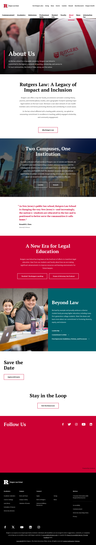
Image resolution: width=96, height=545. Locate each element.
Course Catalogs (8, 499)
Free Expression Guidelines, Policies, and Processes (71, 339)
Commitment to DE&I (60, 335)
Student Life (55, 16)
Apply (38, 496)
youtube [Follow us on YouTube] (83, 424)
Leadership (57, 331)
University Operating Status (80, 513)
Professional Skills (44, 16)
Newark (71, 6)
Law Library (7, 503)
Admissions (32, 15)
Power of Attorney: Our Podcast (64, 276)
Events (58, 6)
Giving (47, 6)
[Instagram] (39, 527)
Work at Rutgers (41, 499)
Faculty (63, 15)
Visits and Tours (23, 496)
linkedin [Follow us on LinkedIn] (91, 424)
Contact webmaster (68, 541)
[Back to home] (13, 482)
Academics (21, 15)
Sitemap (77, 541)
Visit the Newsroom (48, 406)
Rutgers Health (90, 6)
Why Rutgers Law (48, 130)
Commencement (8, 15)
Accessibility (76, 505)
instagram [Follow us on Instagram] (76, 424)
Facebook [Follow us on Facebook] (63, 424)
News (52, 6)
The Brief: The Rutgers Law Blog (32, 276)
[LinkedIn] (30, 527)
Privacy (75, 516)
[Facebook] (5, 527)
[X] (13, 527)
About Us (71, 16)
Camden (64, 6)
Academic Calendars (9, 496)
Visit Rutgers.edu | (38, 6)
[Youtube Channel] (21, 527)
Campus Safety (23, 499)
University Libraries (9, 511)
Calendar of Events (24, 503)
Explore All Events (14, 377)
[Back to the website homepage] (11, 6)
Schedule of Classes (9, 507)
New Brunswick (79, 6)
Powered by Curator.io (88, 468)
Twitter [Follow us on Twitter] (69, 424)
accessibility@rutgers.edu (50, 535)
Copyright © (19, 541)
